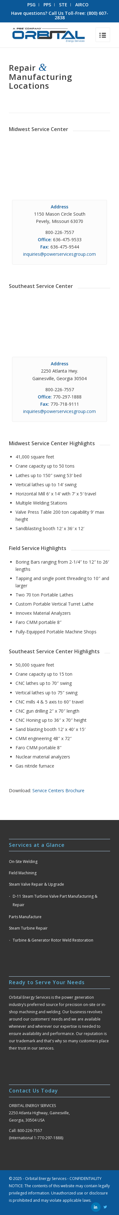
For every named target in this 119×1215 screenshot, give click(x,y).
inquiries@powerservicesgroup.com (59, 254)
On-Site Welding (23, 861)
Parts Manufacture (25, 916)
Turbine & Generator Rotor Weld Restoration (53, 940)
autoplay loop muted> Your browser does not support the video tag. (59, 163)
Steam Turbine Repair (28, 928)
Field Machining (22, 873)
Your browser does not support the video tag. (59, 320)
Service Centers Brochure (58, 790)
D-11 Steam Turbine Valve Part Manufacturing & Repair (55, 900)
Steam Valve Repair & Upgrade (36, 884)
